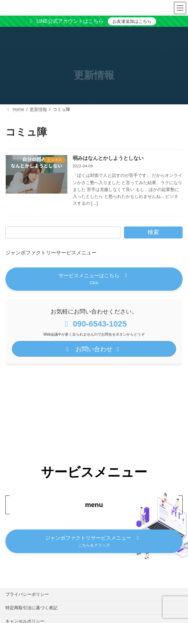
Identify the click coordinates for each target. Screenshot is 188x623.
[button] (94, 279)
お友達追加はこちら (131, 21)
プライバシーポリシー (27, 594)
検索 (153, 232)
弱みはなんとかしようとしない (108, 158)
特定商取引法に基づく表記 (31, 607)
